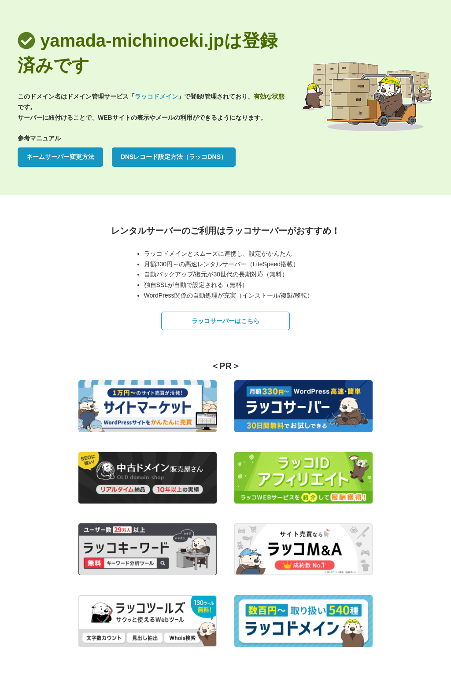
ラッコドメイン (156, 96)
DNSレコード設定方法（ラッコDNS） (174, 156)
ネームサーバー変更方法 (60, 156)
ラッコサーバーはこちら (225, 320)
